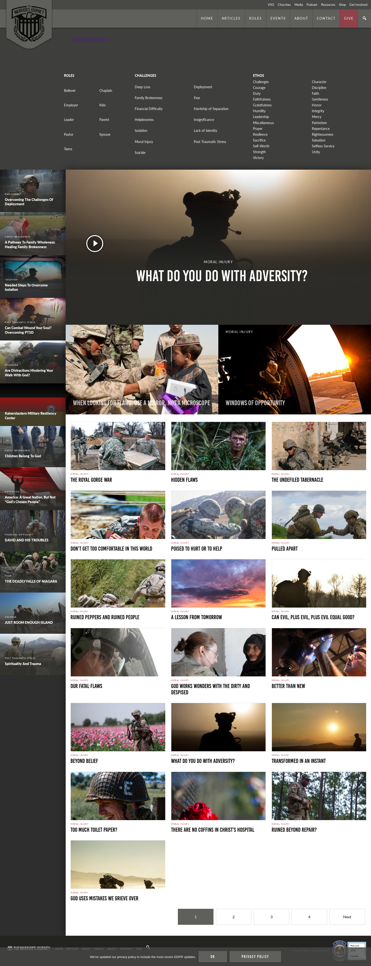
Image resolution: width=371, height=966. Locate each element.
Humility (259, 111)
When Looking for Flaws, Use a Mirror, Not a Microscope (141, 403)
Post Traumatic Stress (210, 141)
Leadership (261, 116)
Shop (342, 4)
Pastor (68, 134)
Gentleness (320, 99)
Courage (259, 87)
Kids (102, 105)
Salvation (318, 140)
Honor (317, 105)
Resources (328, 4)
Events (278, 18)
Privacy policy (255, 956)
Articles (231, 18)
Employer (71, 105)
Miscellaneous (263, 122)
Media (298, 4)
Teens (68, 149)
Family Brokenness (148, 97)
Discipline (319, 87)
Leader (69, 119)
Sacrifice (259, 140)
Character (319, 81)
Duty (256, 93)
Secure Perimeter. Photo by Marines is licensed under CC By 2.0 (104, 929)
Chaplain (105, 90)
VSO (271, 4)
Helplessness (144, 119)
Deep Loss (142, 87)
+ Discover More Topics (89, 39)
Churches (284, 4)
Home (207, 18)
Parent (104, 119)
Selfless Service (323, 146)
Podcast (312, 4)
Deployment (203, 87)
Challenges (261, 81)
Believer (70, 90)
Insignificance (204, 119)
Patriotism (319, 122)
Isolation (141, 130)
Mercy (316, 116)
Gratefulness (262, 105)
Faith (315, 93)
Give (349, 18)
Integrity (318, 111)
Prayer (257, 128)
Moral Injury (144, 141)
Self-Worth (261, 146)
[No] (365, 956)
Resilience (260, 134)
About (301, 18)
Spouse (104, 134)
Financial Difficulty (149, 108)
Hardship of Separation (211, 108)
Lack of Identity (205, 130)
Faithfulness (262, 99)
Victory (258, 157)
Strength (259, 152)
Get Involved (358, 4)
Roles (255, 18)
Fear (197, 97)
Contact (326, 18)
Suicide (140, 152)
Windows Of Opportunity (255, 403)
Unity (316, 152)
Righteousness (322, 134)
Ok (213, 956)
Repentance (321, 128)
